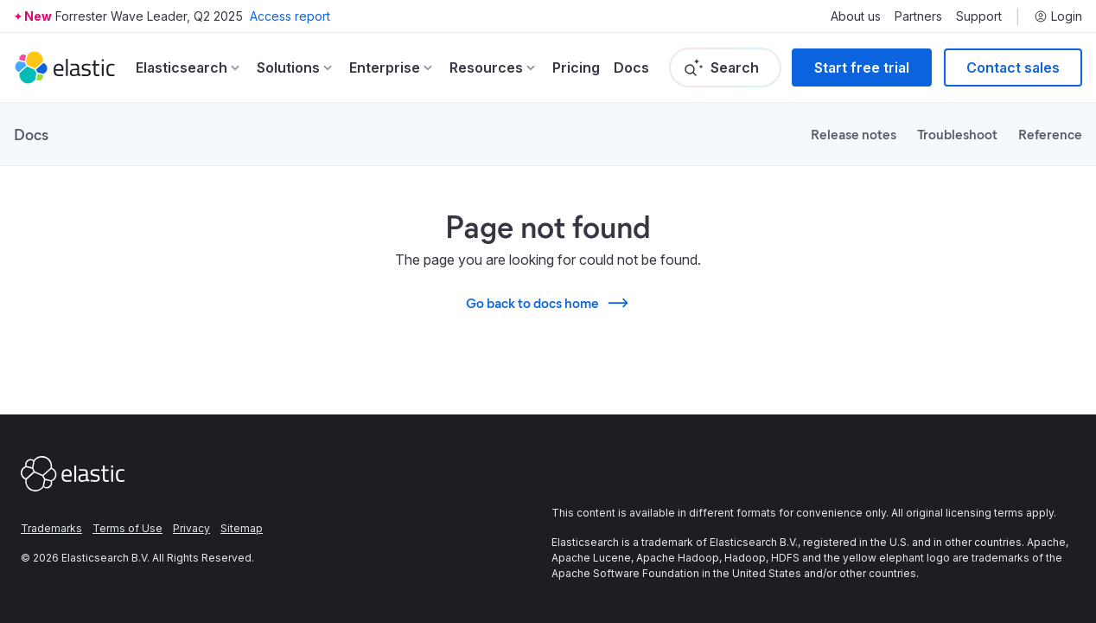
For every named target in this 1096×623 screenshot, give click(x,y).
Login (1058, 16)
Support (979, 16)
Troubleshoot (957, 134)
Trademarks (51, 528)
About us (856, 16)
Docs (631, 67)
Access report (290, 16)
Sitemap (241, 528)
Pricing (576, 67)
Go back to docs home (548, 303)
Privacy (191, 528)
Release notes (853, 134)
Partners (918, 16)
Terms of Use (127, 528)
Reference (1050, 134)
